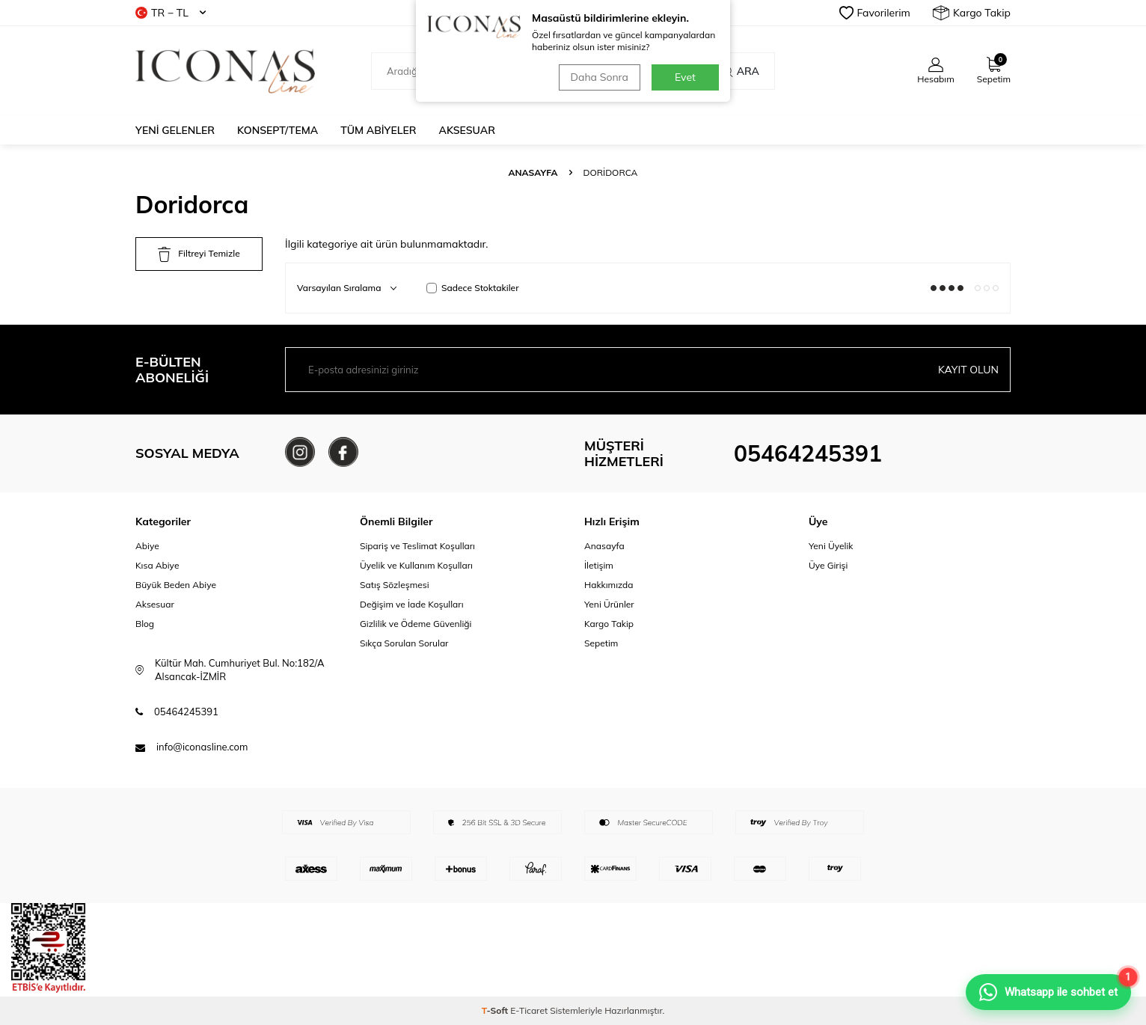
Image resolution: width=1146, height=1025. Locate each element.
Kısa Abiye (157, 565)
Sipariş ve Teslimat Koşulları (417, 545)
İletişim (598, 565)
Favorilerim (874, 12)
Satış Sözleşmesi (394, 584)
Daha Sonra (599, 77)
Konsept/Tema (277, 130)
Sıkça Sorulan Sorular (404, 643)
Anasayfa (533, 172)
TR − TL (170, 12)
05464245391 (808, 453)
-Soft (496, 1010)
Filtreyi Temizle (198, 254)
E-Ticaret (529, 1010)
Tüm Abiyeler (378, 130)
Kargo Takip (972, 12)
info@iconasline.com (202, 747)
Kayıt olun (968, 369)
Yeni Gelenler (175, 130)
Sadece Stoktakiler (472, 287)
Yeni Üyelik (831, 545)
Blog (144, 623)
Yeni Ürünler (609, 604)
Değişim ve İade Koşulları (412, 604)
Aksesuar (467, 130)
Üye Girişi (828, 565)
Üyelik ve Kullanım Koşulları (416, 565)
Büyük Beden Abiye (175, 584)
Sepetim (601, 643)
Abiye (147, 545)
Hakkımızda (609, 584)
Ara (740, 71)
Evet (685, 77)
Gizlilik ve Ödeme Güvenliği (415, 623)
